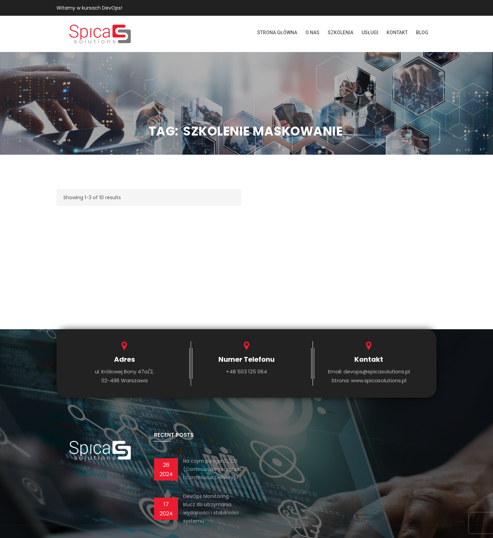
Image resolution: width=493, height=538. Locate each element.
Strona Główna (277, 32)
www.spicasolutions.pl (378, 380)
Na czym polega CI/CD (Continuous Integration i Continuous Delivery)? (212, 469)
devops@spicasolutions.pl (376, 371)
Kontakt (397, 32)
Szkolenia (340, 32)
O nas (312, 32)
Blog (422, 32)
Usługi (370, 32)
